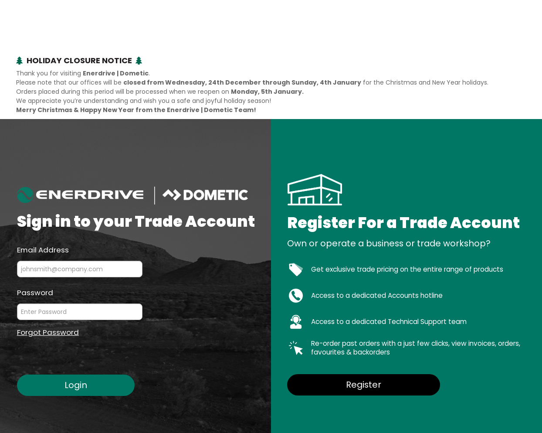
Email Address (43, 249)
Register (363, 384)
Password (35, 292)
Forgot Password (48, 332)
